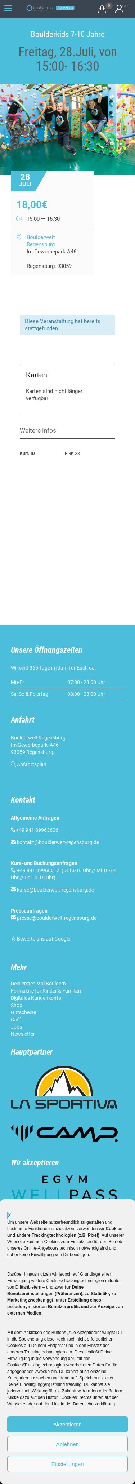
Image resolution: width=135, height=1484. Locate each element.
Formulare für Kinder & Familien (46, 991)
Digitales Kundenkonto (36, 998)
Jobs (16, 1027)
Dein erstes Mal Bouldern (38, 983)
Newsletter (23, 1034)
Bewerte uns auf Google (43, 939)
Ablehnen (67, 1444)
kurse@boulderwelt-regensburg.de (55, 890)
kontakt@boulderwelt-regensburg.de (58, 842)
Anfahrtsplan (31, 764)
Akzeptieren (67, 1424)
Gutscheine (23, 1012)
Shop (16, 1005)
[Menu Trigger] (8, 8)
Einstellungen (67, 1464)
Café (16, 1020)
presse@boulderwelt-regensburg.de (56, 918)
